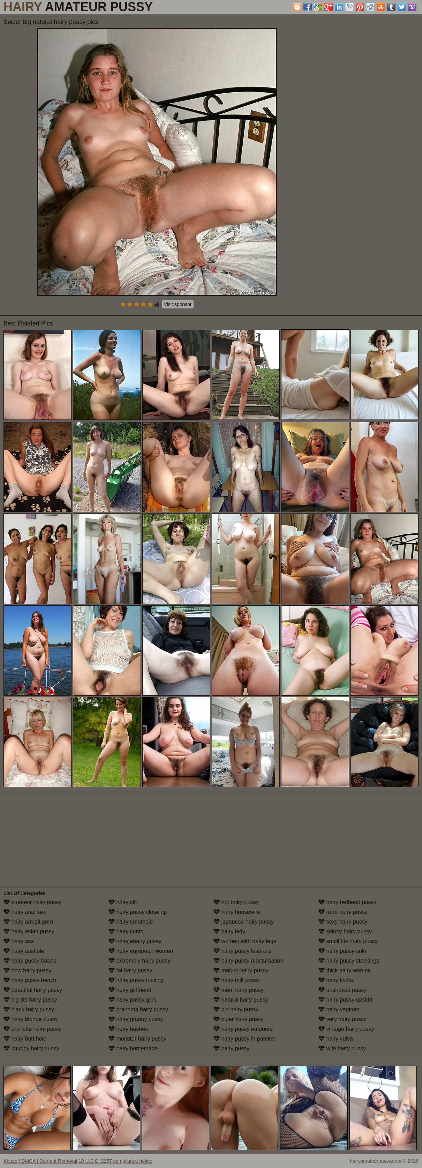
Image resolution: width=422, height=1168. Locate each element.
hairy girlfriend (129, 990)
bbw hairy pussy (27, 970)
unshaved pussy (342, 990)
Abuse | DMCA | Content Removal (40, 1161)
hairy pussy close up (137, 912)
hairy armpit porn (28, 922)
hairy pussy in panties (244, 1039)
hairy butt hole (24, 1039)
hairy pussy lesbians (242, 951)
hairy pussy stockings (348, 961)
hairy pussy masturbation (248, 961)
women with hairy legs (244, 941)
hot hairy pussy (236, 902)
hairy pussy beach (29, 980)
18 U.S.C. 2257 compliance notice (115, 1161)
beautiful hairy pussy (32, 990)
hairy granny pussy (135, 1019)
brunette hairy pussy (32, 1029)
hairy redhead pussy (347, 902)
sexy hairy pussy (343, 922)
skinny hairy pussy (345, 931)
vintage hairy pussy (346, 1029)
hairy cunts (125, 931)
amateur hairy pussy (32, 902)
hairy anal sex (24, 912)
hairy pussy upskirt (345, 1000)
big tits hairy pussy (30, 1000)
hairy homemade (133, 1048)
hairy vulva (335, 1039)
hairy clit (122, 902)
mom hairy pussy (238, 990)
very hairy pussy (342, 1019)
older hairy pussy (238, 1019)
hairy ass (18, 941)
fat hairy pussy (130, 970)
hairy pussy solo (342, 951)
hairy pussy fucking (136, 980)
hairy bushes (128, 1029)
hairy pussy (231, 1048)
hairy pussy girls (132, 1000)
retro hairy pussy (343, 912)
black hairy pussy (28, 1009)
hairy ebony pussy (134, 941)
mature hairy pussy (241, 970)
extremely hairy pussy (139, 961)
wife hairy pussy (342, 1048)
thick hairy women (344, 970)
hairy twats (335, 980)
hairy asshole (23, 951)
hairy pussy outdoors (243, 1029)
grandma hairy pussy (138, 1009)
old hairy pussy (235, 1009)
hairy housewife (236, 912)
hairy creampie (130, 922)
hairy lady (229, 931)
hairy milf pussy (236, 980)
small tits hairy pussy (348, 941)
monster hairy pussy (137, 1039)
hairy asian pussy (28, 931)
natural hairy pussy (240, 1000)
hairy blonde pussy (30, 1019)
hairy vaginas (338, 1009)
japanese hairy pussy (243, 922)
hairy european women (140, 951)
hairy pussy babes (29, 961)
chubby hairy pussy (31, 1048)
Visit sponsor (178, 304)
